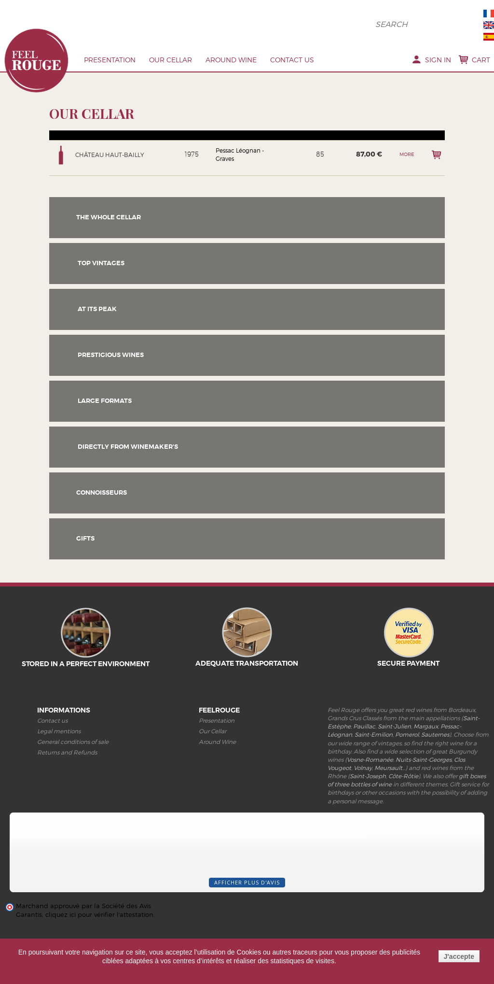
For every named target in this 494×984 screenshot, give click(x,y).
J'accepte (459, 956)
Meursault (388, 777)
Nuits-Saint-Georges (424, 769)
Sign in (438, 60)
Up (56, 137)
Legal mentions (59, 740)
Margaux (425, 736)
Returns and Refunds (67, 762)
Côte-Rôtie (403, 785)
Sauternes (435, 744)
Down (56, 141)
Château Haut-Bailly (109, 164)
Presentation (110, 60)
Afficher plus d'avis (247, 892)
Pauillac (364, 736)
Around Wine (231, 60)
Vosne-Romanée (370, 769)
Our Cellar (170, 60)
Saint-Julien (394, 736)
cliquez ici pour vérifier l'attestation (99, 924)
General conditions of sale (73, 751)
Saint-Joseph (368, 785)
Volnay (363, 777)
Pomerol (407, 744)
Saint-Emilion (374, 744)
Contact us (292, 60)
